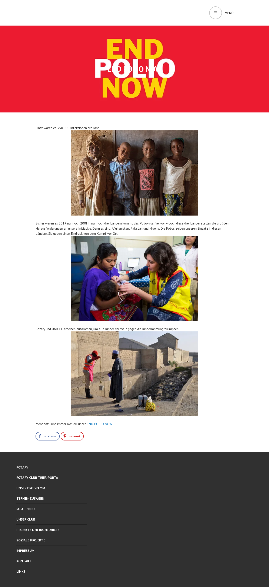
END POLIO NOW (99, 424)
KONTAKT (23, 561)
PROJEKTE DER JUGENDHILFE (37, 530)
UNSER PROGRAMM (30, 488)
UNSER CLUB (25, 519)
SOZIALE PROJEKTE (30, 540)
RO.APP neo (25, 509)
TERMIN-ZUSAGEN (30, 498)
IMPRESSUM (25, 550)
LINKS (21, 571)
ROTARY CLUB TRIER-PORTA (37, 477)
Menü (229, 13)
